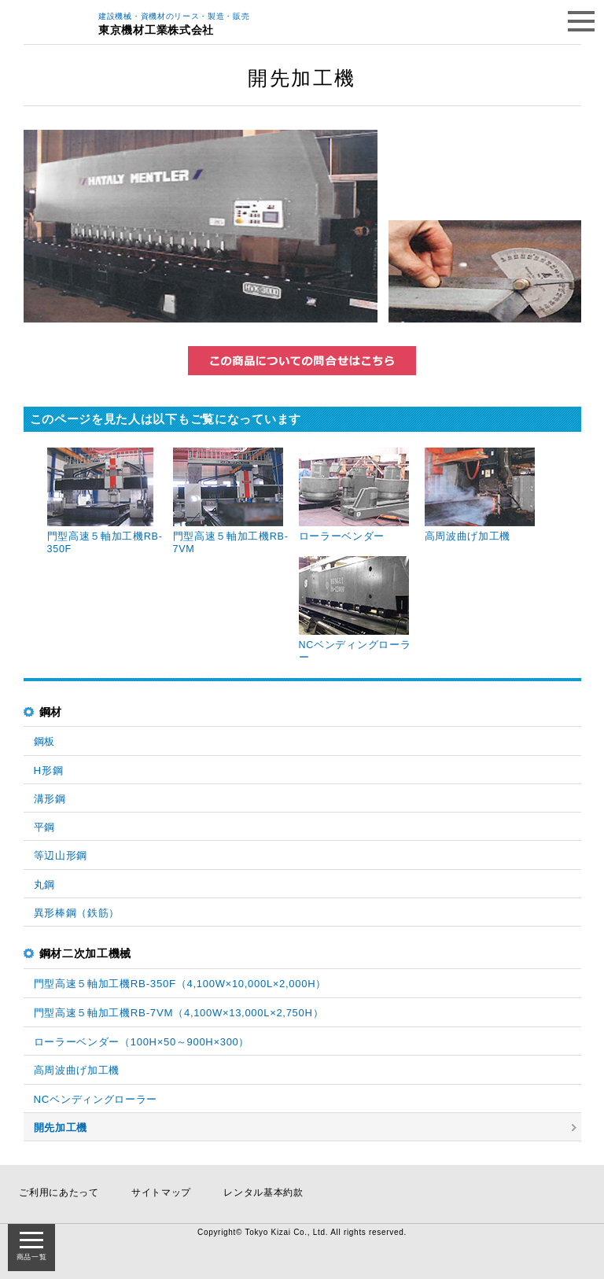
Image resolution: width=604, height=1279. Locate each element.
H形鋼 (49, 770)
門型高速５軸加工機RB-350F (180, 984)
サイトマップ (161, 1192)
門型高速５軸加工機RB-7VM (179, 1013)
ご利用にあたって (59, 1192)
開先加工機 (61, 1127)
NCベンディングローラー (96, 1099)
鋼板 (44, 741)
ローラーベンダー (142, 1042)
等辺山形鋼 (61, 855)
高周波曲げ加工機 (77, 1070)
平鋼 (44, 827)
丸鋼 (44, 884)
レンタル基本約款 (263, 1192)
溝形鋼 (50, 799)
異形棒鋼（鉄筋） (77, 913)
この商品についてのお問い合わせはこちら (302, 360)
